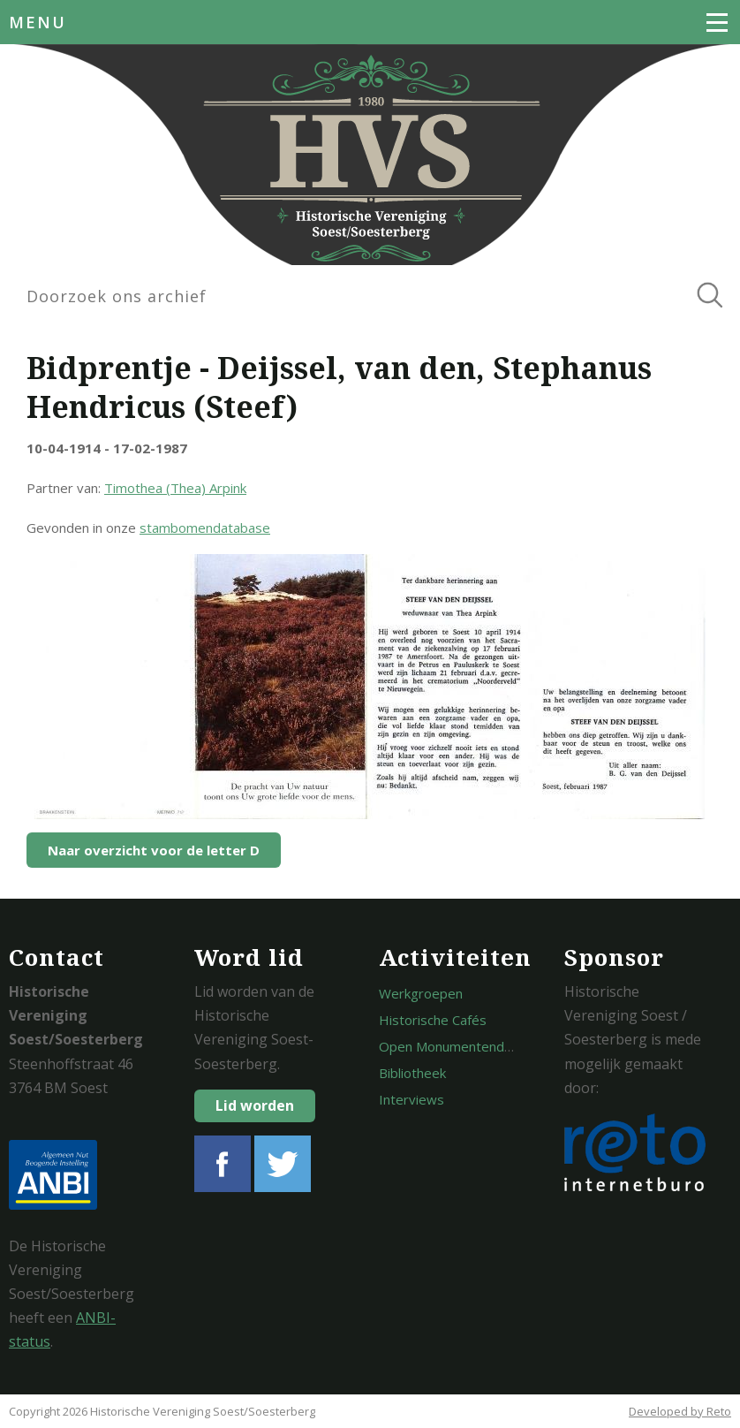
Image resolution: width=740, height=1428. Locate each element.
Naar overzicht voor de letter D (154, 850)
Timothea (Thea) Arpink (175, 488)
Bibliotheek (412, 1073)
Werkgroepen (421, 993)
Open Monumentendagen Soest (476, 1046)
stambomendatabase (205, 527)
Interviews (411, 1099)
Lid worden (254, 1105)
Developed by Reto (680, 1411)
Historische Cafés (433, 1020)
